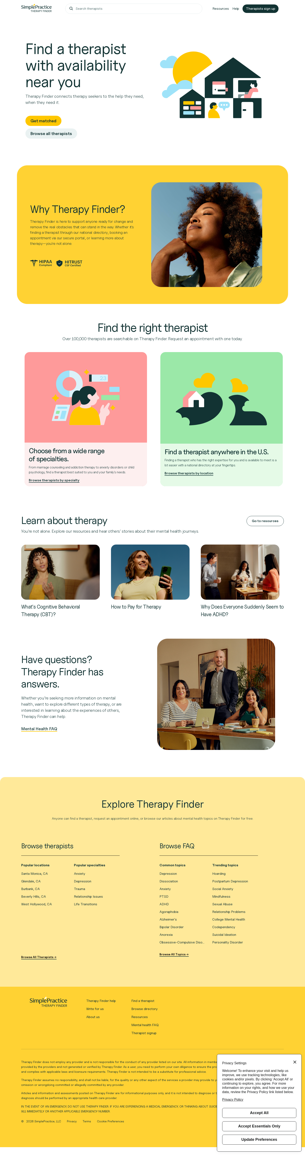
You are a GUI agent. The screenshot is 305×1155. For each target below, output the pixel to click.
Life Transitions (85, 904)
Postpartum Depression (230, 881)
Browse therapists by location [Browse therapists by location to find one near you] (189, 473)
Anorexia (166, 935)
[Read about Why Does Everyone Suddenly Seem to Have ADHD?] (240, 572)
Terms (87, 1121)
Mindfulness (221, 896)
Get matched (43, 120)
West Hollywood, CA (36, 904)
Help (235, 9)
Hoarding (219, 874)
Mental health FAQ (145, 1025)
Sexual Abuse (222, 904)
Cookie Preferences (110, 1121)
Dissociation (168, 881)
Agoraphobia (168, 912)
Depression (82, 881)
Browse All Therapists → (39, 957)
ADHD (164, 904)
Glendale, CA (31, 881)
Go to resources (265, 521)
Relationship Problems (228, 912)
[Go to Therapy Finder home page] (36, 8)
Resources (220, 9)
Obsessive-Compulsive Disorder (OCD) (182, 942)
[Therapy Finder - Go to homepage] (48, 1003)
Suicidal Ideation (224, 935)
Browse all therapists (51, 133)
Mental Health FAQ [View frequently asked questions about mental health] (39, 728)
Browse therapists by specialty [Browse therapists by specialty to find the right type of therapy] (54, 480)
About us (93, 1017)
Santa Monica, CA (34, 874)
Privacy (72, 1121)
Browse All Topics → (174, 954)
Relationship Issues (88, 896)
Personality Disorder (227, 942)
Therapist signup (144, 1033)
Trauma (79, 889)
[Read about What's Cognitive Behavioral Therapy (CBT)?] (60, 572)
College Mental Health (228, 919)
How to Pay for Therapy (136, 607)
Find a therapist (142, 1001)
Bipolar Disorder (171, 927)
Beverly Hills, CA (33, 896)
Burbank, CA (30, 889)
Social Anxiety (222, 889)
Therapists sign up (260, 9)
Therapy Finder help (101, 1001)
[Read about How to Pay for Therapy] (150, 572)
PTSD (163, 896)
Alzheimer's (168, 919)
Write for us (95, 1009)
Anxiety (79, 874)
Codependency (223, 927)
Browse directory (144, 1009)
